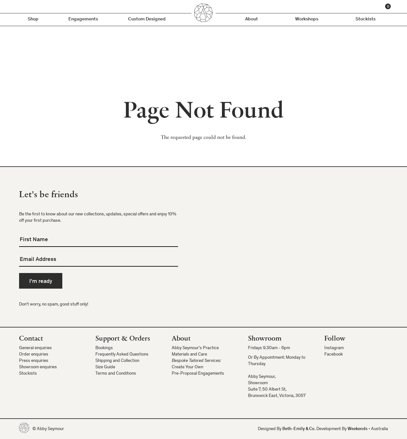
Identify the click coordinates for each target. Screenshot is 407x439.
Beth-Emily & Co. (298, 429)
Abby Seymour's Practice (195, 348)
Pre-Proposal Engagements (198, 373)
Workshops (306, 19)
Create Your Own (187, 367)
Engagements (83, 19)
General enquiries (35, 348)
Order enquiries (33, 354)
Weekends (358, 429)
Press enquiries (33, 361)
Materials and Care (189, 354)
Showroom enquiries (38, 367)
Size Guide (105, 367)
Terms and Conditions (115, 373)
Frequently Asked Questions (121, 354)
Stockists (365, 19)
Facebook (333, 354)
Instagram (334, 348)
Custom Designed (147, 19)
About (251, 19)
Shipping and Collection (117, 361)
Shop (33, 19)
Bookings (104, 348)
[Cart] (388, 6)
